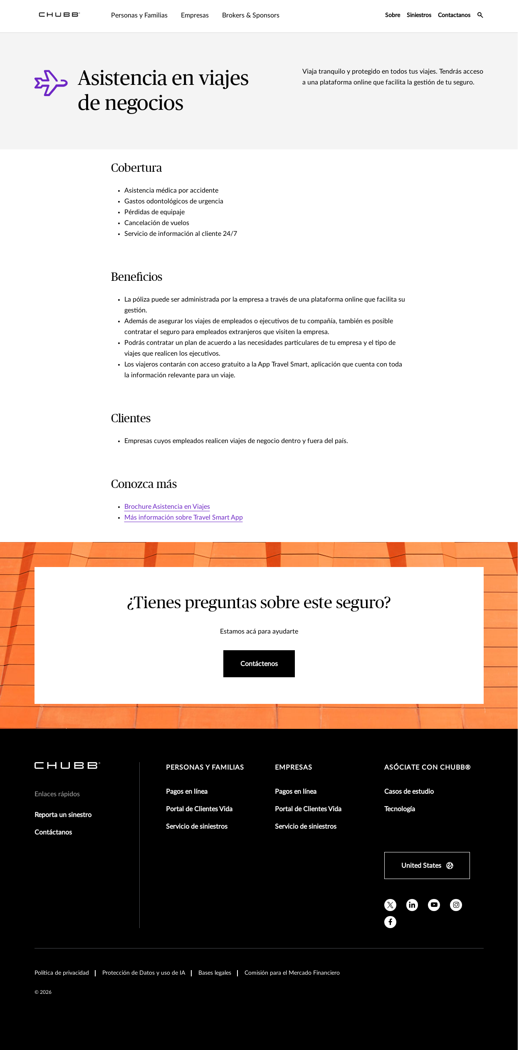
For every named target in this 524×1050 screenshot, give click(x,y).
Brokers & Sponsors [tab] (250, 15)
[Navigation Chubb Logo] (59, 16)
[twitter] (390, 905)
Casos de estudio (409, 791)
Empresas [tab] (195, 15)
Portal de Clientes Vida (199, 809)
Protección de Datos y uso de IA (143, 973)
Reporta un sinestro (63, 815)
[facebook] (390, 922)
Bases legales (214, 973)
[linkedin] (412, 905)
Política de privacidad (62, 973)
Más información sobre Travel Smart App (183, 517)
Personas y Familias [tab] (139, 15)
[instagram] (456, 905)
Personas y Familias (205, 767)
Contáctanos (53, 832)
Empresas (293, 767)
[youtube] (434, 905)
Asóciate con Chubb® (427, 767)
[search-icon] (480, 16)
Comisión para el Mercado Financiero (292, 973)
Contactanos (454, 15)
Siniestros (419, 15)
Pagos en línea (187, 791)
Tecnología (399, 809)
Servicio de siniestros (196, 826)
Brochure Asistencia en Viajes (167, 506)
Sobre (392, 15)
